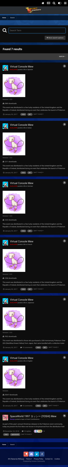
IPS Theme (11, 459)
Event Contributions (33, 419)
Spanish (30, 69)
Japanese (31, 303)
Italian (30, 128)
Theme (29, 459)
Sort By (62, 56)
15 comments (26, 347)
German (30, 186)
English (30, 361)
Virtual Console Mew (21, 66)
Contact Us (49, 459)
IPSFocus (21, 459)
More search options (55, 38)
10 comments (26, 406)
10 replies (26, 431)
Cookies (57, 459)
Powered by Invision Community (34, 461)
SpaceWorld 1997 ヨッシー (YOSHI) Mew (33, 416)
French (30, 244)
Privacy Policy (38, 459)
